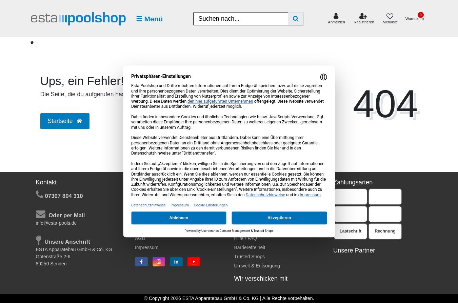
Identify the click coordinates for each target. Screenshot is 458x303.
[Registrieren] (364, 19)
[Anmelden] (336, 19)
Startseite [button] (65, 121)
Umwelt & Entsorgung (257, 265)
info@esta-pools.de (56, 223)
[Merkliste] (390, 18)
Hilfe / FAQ (245, 238)
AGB (140, 238)
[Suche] (295, 19)
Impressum (146, 247)
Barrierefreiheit (249, 247)
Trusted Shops (249, 256)
